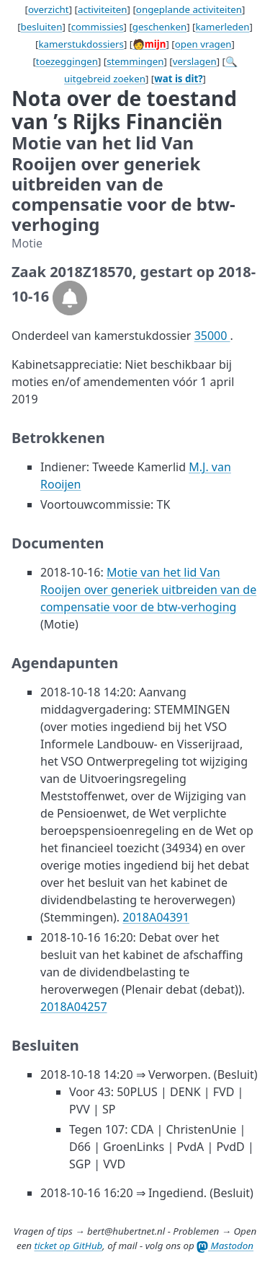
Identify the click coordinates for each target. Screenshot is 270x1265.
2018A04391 (155, 917)
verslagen (195, 61)
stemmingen (135, 61)
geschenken (159, 26)
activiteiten (102, 9)
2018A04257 (73, 1007)
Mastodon (225, 1245)
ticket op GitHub (68, 1245)
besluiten (42, 26)
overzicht (48, 9)
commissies (97, 26)
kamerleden (222, 26)
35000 (212, 335)
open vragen (203, 44)
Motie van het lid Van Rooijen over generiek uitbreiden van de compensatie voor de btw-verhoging (148, 589)
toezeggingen (67, 61)
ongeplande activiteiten (189, 9)
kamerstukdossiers (81, 44)
